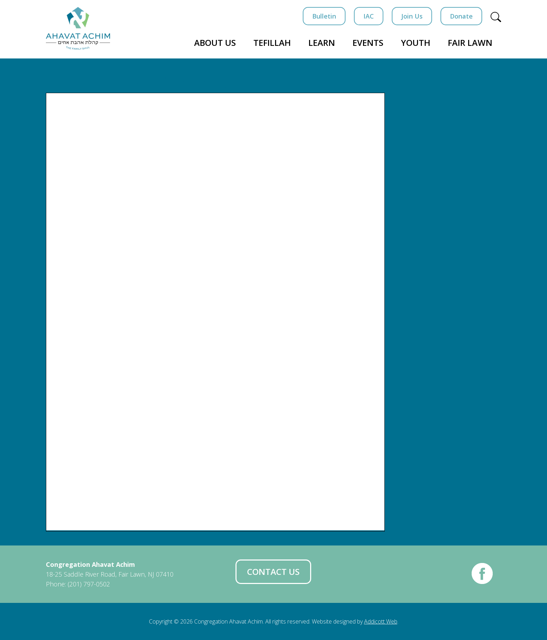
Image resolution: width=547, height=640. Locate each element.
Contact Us (273, 571)
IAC (368, 16)
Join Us (412, 16)
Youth (415, 42)
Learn (321, 42)
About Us (215, 42)
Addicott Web (380, 621)
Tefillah (272, 42)
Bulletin (324, 16)
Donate (461, 16)
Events (368, 42)
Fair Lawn (470, 42)
